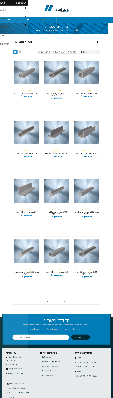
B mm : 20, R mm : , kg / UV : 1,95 (56, 153)
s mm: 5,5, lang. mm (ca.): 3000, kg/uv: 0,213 (56, 213)
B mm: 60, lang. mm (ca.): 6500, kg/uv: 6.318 (86, 273)
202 (65, 301)
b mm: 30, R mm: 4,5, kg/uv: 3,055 (26, 93)
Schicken (80, 337)
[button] (28, 20)
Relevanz (89, 52)
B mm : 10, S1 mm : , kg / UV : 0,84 (86, 153)
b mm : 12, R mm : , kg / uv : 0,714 (26, 212)
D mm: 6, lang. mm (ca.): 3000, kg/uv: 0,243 (26, 273)
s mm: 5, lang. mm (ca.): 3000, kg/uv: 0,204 (86, 213)
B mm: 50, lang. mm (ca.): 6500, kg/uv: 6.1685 (56, 94)
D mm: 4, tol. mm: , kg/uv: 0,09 (26, 153)
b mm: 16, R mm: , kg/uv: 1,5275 (86, 93)
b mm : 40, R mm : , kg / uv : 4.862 (56, 272)
